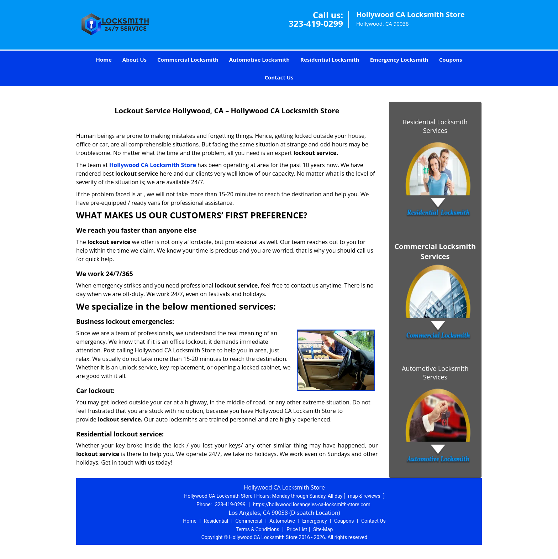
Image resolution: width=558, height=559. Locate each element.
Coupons (450, 59)
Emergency (314, 521)
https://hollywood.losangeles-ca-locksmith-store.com (311, 504)
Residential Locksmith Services (435, 126)
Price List (296, 529)
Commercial (249, 521)
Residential (216, 521)
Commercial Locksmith (188, 59)
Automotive (282, 521)
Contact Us (278, 77)
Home (103, 59)
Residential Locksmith (329, 59)
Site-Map (323, 529)
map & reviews (364, 496)
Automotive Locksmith (259, 59)
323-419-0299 (316, 23)
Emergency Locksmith (399, 59)
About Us (134, 59)
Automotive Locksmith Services (435, 372)
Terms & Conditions (257, 529)
